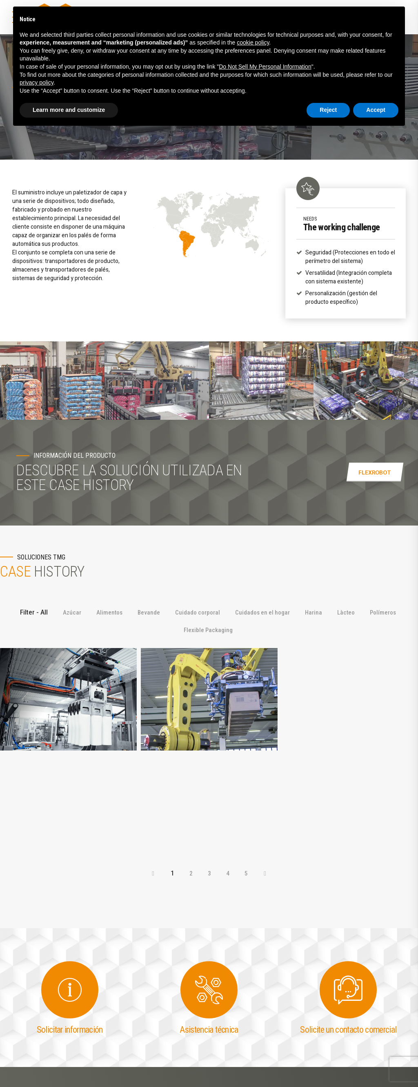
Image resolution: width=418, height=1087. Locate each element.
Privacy (322, 953)
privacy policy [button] (36, 82)
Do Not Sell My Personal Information (265, 66)
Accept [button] (375, 110)
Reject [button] (328, 110)
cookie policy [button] (253, 42)
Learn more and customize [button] (69, 110)
